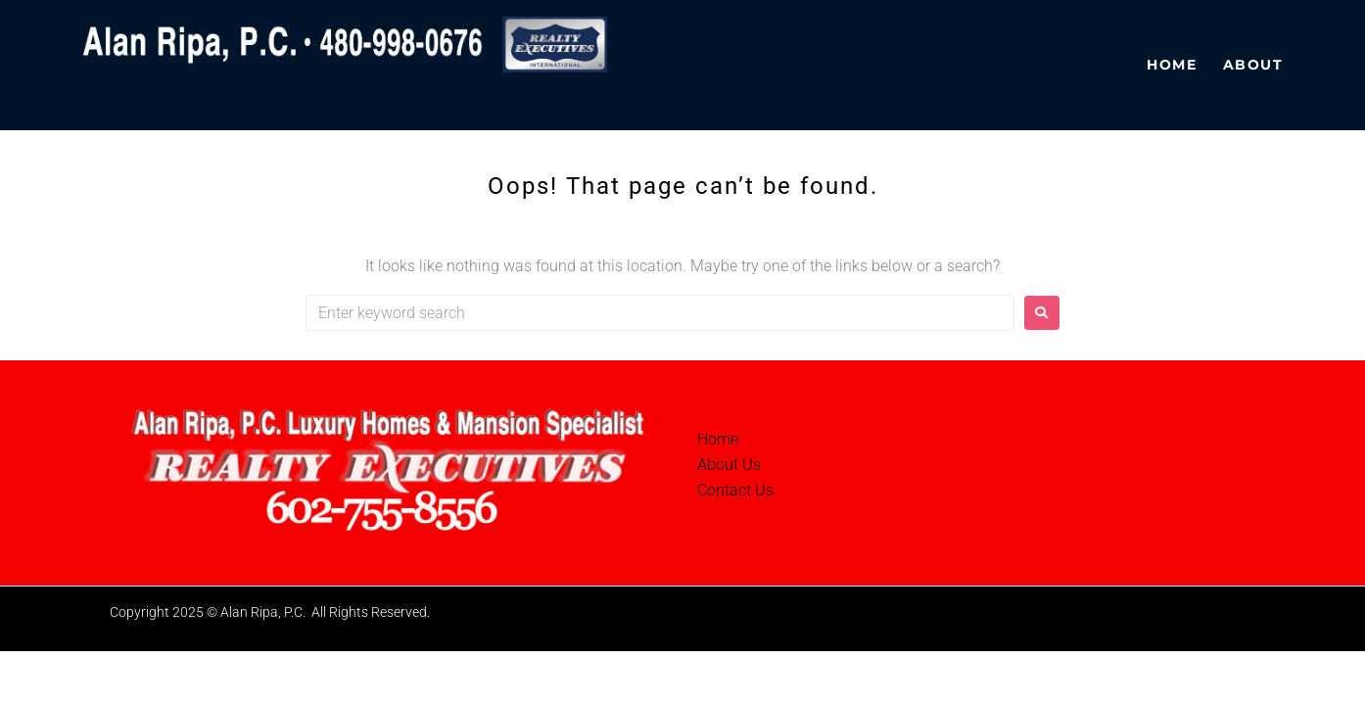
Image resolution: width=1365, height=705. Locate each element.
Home (717, 439)
